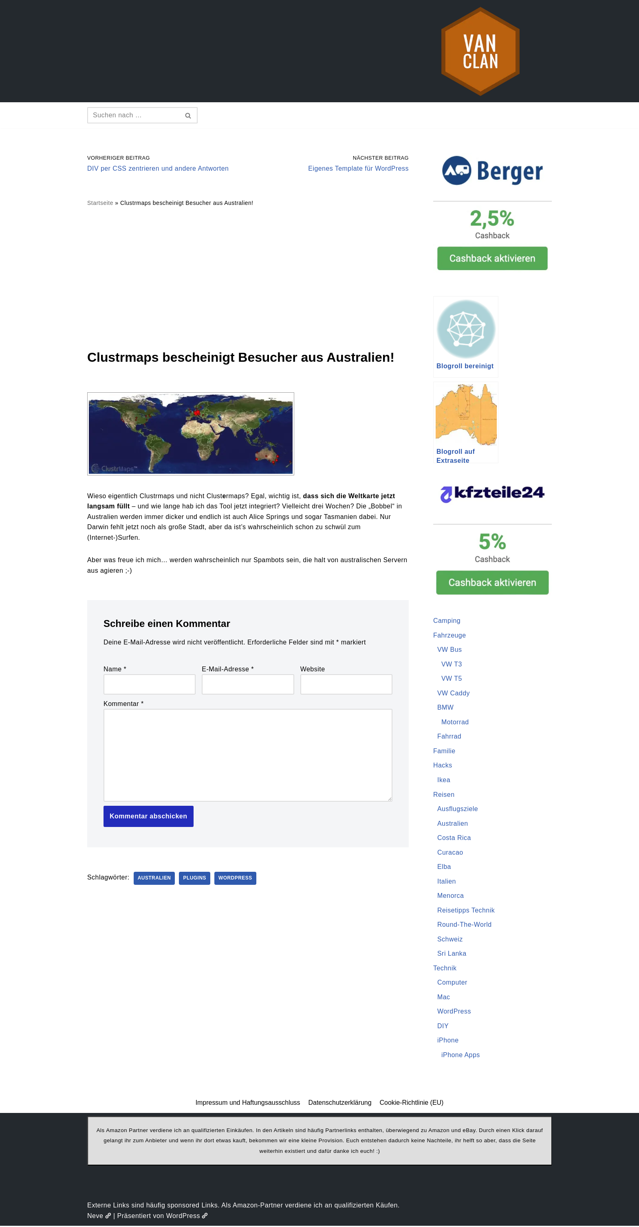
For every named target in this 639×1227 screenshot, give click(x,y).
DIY (443, 1026)
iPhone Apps (460, 1055)
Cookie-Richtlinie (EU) (412, 1103)
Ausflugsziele (457, 809)
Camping (447, 620)
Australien (154, 879)
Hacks (442, 765)
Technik (445, 968)
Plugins (195, 879)
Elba (444, 867)
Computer (452, 983)
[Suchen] (133, 115)
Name (115, 669)
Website (312, 669)
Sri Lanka (452, 954)
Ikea (443, 780)
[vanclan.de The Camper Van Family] (480, 51)
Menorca (450, 896)
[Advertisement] (248, 278)
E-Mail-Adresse (228, 669)
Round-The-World (464, 925)
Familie (444, 751)
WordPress (236, 879)
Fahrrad (449, 736)
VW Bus (449, 649)
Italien (446, 881)
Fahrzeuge (449, 635)
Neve (99, 1216)
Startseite (100, 203)
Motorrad (455, 722)
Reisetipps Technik (466, 910)
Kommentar (124, 704)
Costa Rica (454, 838)
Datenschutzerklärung (340, 1103)
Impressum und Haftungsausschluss (247, 1103)
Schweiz (450, 940)
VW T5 (451, 678)
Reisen (444, 795)
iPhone (448, 1041)
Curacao (450, 852)
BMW (445, 707)
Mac (443, 997)
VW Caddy (453, 693)
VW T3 (451, 664)
